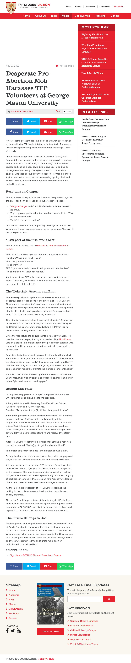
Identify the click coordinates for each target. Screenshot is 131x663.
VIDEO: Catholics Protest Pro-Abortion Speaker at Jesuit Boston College (95, 155)
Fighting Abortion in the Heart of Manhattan (94, 36)
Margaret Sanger (19, 206)
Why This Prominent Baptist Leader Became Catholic (94, 48)
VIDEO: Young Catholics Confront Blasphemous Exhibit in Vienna (94, 62)
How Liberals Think (92, 73)
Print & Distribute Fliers (84, 644)
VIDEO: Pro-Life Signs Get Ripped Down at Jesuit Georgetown (94, 140)
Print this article (65, 66)
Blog (54, 15)
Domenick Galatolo (22, 111)
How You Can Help (80, 639)
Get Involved (82, 15)
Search (118, 6)
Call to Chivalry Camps (83, 630)
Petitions (100, 15)
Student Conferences (81, 625)
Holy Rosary (65, 339)
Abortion (67, 111)
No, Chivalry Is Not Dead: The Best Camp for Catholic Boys (95, 98)
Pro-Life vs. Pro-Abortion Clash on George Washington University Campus (95, 123)
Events (78, 6)
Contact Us (105, 6)
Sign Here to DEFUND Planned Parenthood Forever (36, 555)
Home (26, 15)
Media (65, 15)
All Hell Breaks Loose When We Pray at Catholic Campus (93, 84)
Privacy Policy (46, 658)
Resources (90, 6)
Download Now (50, 631)
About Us (40, 15)
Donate (115, 15)
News (68, 6)
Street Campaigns (80, 634)
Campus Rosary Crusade (84, 620)
